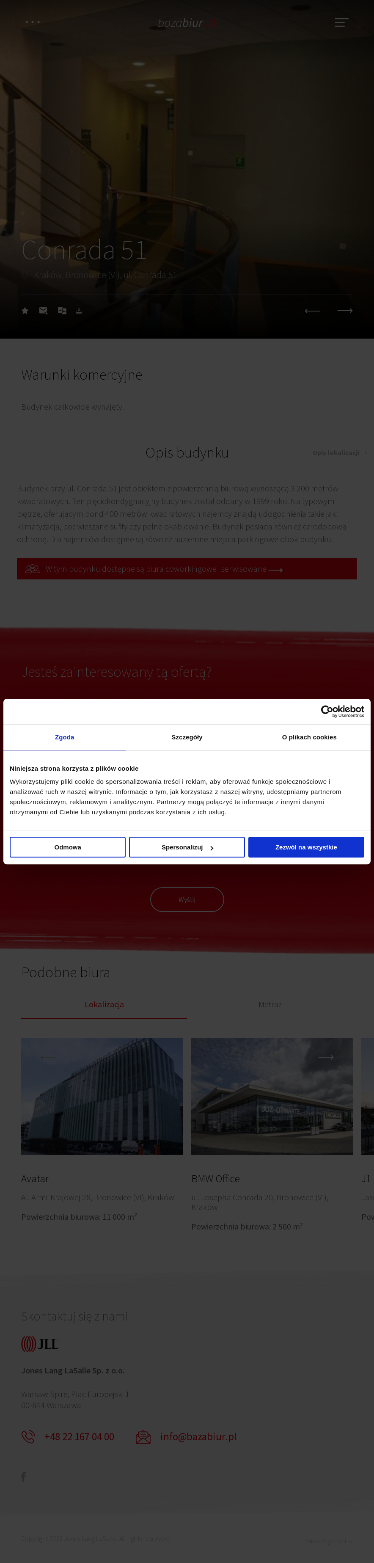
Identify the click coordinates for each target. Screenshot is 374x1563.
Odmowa (68, 847)
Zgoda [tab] (64, 737)
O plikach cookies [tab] (309, 737)
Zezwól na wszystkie (306, 847)
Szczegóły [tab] (186, 737)
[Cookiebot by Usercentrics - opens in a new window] (327, 711)
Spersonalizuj (187, 847)
